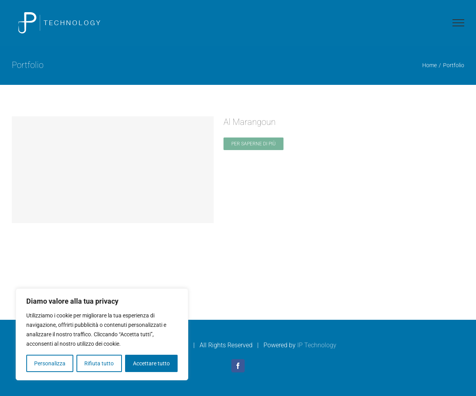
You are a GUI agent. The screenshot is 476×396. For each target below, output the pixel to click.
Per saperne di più (253, 144)
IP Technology (316, 345)
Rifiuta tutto (99, 363)
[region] (102, 334)
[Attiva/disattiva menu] (458, 22)
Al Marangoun (249, 122)
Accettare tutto (151, 363)
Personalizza (49, 363)
